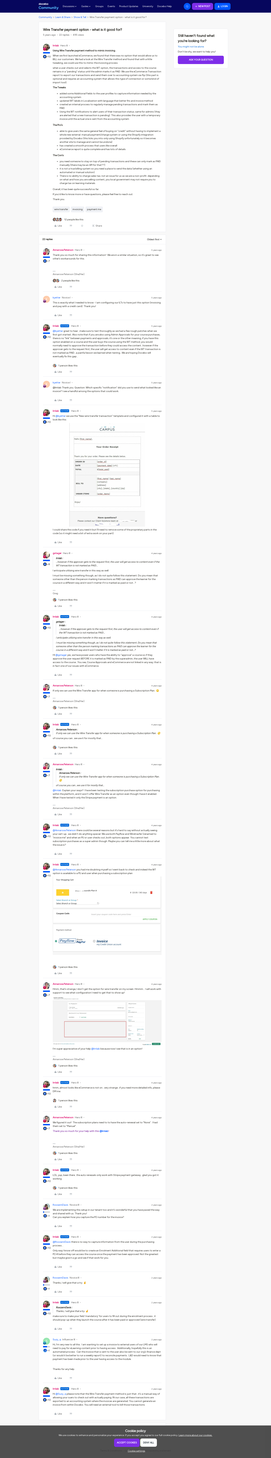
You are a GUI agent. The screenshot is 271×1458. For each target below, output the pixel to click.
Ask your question (201, 59)
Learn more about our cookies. (195, 1435)
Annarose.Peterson (63, 250)
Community (45, 17)
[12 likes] (68, 219)
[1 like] (65, 365)
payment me (94, 209)
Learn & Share (62, 17)
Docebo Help (164, 6)
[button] (202, 6)
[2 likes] (66, 280)
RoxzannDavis (60, 1204)
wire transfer (61, 209)
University (147, 6)
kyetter (56, 297)
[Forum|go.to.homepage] (49, 6)
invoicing (78, 209)
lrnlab (56, 45)
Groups (99, 6)
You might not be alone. (191, 46)
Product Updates (128, 6)
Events (111, 6)
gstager (57, 553)
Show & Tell (80, 17)
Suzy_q (57, 1339)
